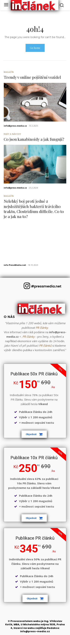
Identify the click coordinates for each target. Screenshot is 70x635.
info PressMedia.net (15, 265)
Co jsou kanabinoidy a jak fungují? (34, 139)
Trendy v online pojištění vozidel (32, 77)
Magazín (9, 72)
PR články (42, 327)
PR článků (45, 345)
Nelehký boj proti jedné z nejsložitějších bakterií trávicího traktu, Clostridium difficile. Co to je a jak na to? (34, 208)
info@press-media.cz (15, 125)
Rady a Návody (12, 134)
